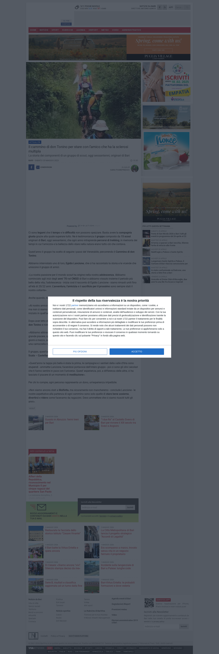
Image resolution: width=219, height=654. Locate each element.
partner (74, 305)
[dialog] (109, 327)
